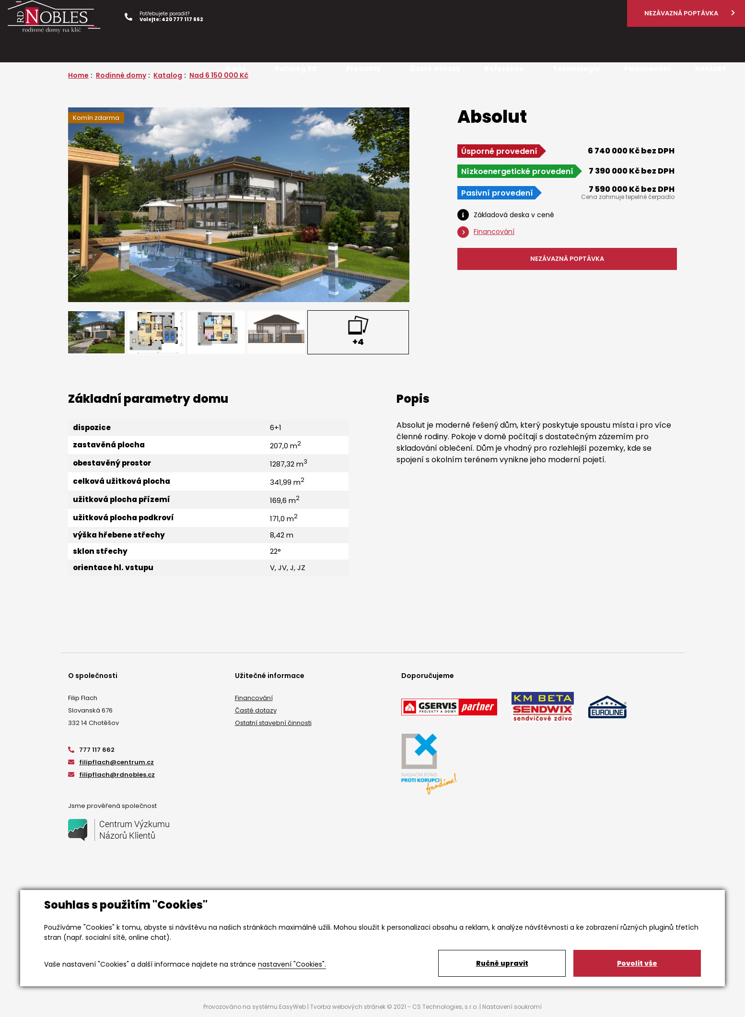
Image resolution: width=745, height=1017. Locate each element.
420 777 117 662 (182, 19)
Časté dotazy (256, 710)
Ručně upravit (502, 963)
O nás (235, 68)
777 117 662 (91, 749)
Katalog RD (296, 68)
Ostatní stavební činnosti (273, 722)
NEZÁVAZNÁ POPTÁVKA (567, 258)
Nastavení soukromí (512, 1007)
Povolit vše (637, 963)
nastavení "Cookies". (292, 964)
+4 (358, 342)
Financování (254, 697)
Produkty (363, 68)
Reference (504, 68)
